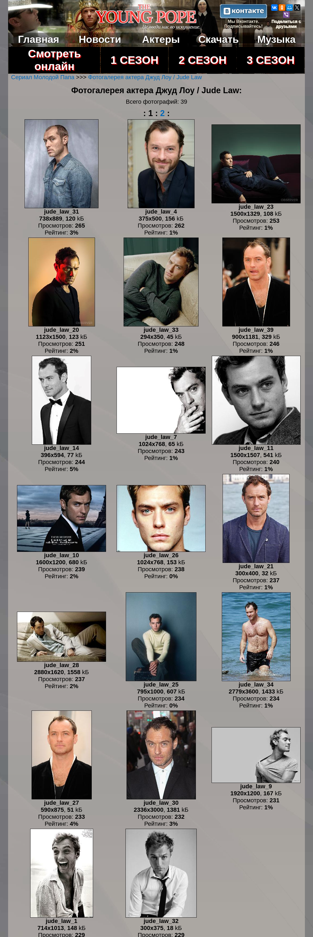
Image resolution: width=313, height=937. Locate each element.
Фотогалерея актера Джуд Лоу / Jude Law (145, 77)
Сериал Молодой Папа (42, 77)
